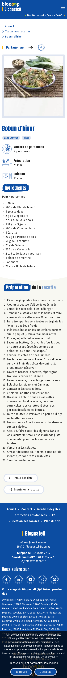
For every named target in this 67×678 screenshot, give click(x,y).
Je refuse (21, 671)
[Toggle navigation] (63, 8)
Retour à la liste (21, 478)
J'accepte (45, 671)
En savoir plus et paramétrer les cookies (33, 663)
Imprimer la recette (24, 489)
